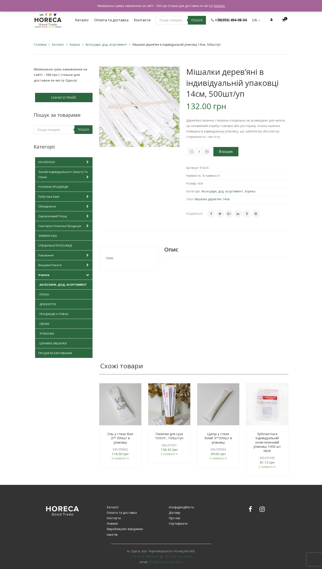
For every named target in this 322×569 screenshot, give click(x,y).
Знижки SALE (47, 236)
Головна (40, 44)
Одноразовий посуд (64, 216)
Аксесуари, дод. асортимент (106, 44)
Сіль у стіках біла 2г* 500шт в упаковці (120, 438)
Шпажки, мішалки (53, 343)
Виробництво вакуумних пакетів (125, 531)
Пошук (197, 20)
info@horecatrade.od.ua (166, 562)
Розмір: (191, 183)
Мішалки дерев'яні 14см (211, 199)
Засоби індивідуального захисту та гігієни (64, 175)
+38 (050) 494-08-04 (145, 556)
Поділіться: (194, 214)
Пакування (64, 255)
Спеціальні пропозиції (55, 245)
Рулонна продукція (53, 187)
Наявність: (194, 176)
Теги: (190, 199)
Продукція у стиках (54, 314)
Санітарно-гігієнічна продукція (64, 226)
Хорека (74, 44)
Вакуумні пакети (64, 265)
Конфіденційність (181, 507)
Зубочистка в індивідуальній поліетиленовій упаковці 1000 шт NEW (267, 442)
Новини (112, 523)
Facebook (250, 509)
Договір (174, 513)
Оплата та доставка (122, 513)
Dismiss (219, 6)
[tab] (128, 258)
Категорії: (193, 191)
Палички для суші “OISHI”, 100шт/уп (169, 436)
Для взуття (47, 304)
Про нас (174, 518)
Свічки (44, 324)
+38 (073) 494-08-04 (177, 556)
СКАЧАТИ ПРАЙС (63, 97)
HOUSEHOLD (64, 162)
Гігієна (44, 294)
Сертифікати (178, 523)
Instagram (262, 509)
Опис (110, 258)
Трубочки (46, 333)
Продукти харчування (55, 353)
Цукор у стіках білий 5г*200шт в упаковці (218, 438)
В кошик (232, 151)
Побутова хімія (64, 196)
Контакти (114, 518)
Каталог (58, 44)
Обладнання (64, 206)
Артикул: (192, 168)
